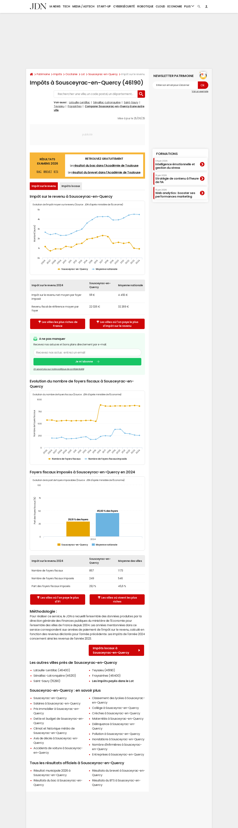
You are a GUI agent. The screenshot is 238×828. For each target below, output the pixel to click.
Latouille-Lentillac (79, 102)
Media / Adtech (83, 6)
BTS (56, 171)
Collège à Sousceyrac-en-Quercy (115, 707)
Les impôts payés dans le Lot (113, 680)
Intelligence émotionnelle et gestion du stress (175, 164)
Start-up (104, 6)
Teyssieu (59, 106)
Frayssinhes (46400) (106, 675)
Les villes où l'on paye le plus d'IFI (58, 599)
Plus (189, 6)
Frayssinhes (75, 106)
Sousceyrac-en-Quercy (103, 74)
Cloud (160, 6)
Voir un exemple (200, 91)
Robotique (145, 6)
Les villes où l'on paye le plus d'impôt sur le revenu (117, 324)
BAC (39, 171)
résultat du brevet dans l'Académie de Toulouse (105, 172)
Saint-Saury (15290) (46, 680)
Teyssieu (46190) (103, 670)
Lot (83, 74)
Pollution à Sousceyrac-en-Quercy (116, 733)
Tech (66, 6)
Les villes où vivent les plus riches (117, 599)
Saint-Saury (131, 102)
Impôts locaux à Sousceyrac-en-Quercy (116, 650)
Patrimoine (43, 74)
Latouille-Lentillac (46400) (51, 670)
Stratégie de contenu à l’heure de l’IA (177, 178)
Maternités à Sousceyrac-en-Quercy (117, 718)
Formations (167, 153)
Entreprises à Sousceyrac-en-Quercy (118, 754)
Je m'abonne (84, 361)
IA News (55, 6)
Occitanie (71, 74)
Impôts (57, 74)
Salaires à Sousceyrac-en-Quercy (56, 703)
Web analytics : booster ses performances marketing (175, 193)
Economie (174, 6)
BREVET (48, 171)
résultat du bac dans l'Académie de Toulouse (105, 165)
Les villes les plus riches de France (58, 324)
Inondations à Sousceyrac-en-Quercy (118, 739)
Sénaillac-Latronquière (106, 102)
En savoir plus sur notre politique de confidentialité (58, 369)
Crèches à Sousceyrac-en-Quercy (116, 713)
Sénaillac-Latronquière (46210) (54, 675)
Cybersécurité (124, 6)
